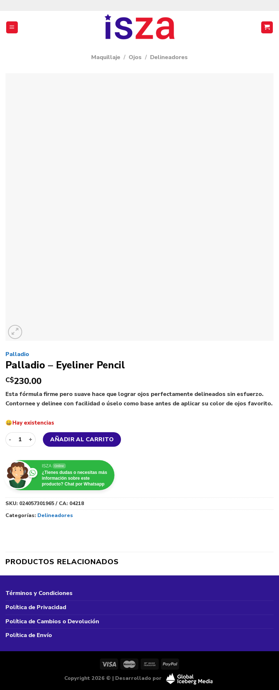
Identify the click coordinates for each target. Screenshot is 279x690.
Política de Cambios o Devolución (52, 621)
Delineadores (169, 57)
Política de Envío (28, 635)
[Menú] (12, 27)
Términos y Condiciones (39, 593)
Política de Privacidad (35, 607)
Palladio (17, 354)
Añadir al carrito (82, 439)
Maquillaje (105, 57)
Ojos (135, 57)
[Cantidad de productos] (20, 439)
